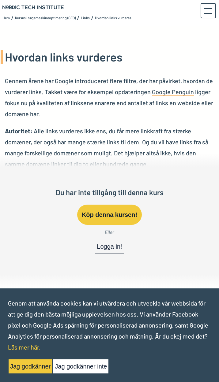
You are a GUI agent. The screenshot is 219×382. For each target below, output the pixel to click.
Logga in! (109, 246)
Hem (6, 18)
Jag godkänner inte (81, 366)
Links (85, 18)
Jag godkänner (30, 366)
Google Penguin (173, 91)
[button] (208, 11)
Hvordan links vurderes (113, 18)
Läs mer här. (24, 347)
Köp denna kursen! (109, 214)
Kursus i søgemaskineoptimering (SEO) (45, 18)
